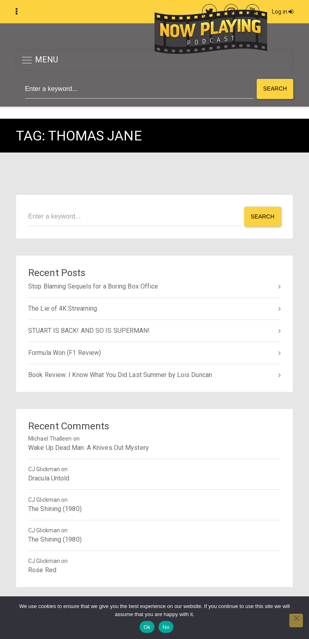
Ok (147, 627)
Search (275, 88)
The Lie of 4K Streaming (62, 308)
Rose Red (42, 570)
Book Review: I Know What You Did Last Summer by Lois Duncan (120, 375)
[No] (296, 620)
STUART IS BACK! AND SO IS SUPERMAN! (89, 330)
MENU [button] (39, 60)
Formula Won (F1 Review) (64, 353)
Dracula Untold (48, 478)
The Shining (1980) (55, 509)
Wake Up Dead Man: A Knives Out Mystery (88, 447)
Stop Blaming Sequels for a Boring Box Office (93, 286)
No (166, 627)
